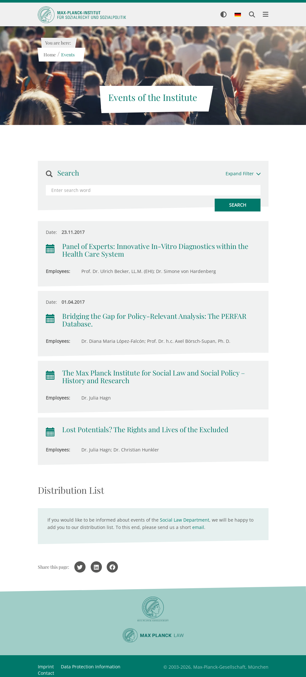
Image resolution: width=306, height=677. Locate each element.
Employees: (58, 271)
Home (50, 55)
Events (68, 55)
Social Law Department (184, 520)
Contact (46, 673)
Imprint (46, 667)
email (198, 527)
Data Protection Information (90, 667)
